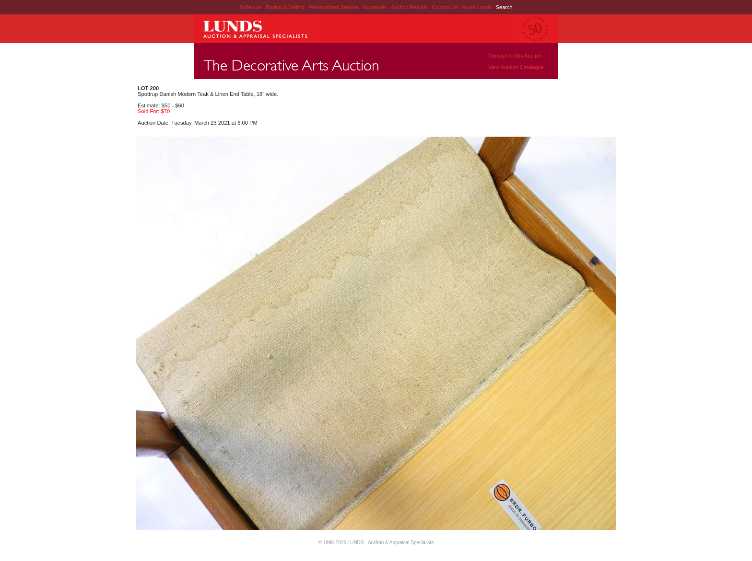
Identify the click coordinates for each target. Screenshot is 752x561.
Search (504, 7)
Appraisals (375, 7)
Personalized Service (333, 7)
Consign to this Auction (515, 55)
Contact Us (445, 7)
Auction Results (410, 7)
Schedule (250, 7)
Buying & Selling (286, 7)
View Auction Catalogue (516, 67)
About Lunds (477, 7)
